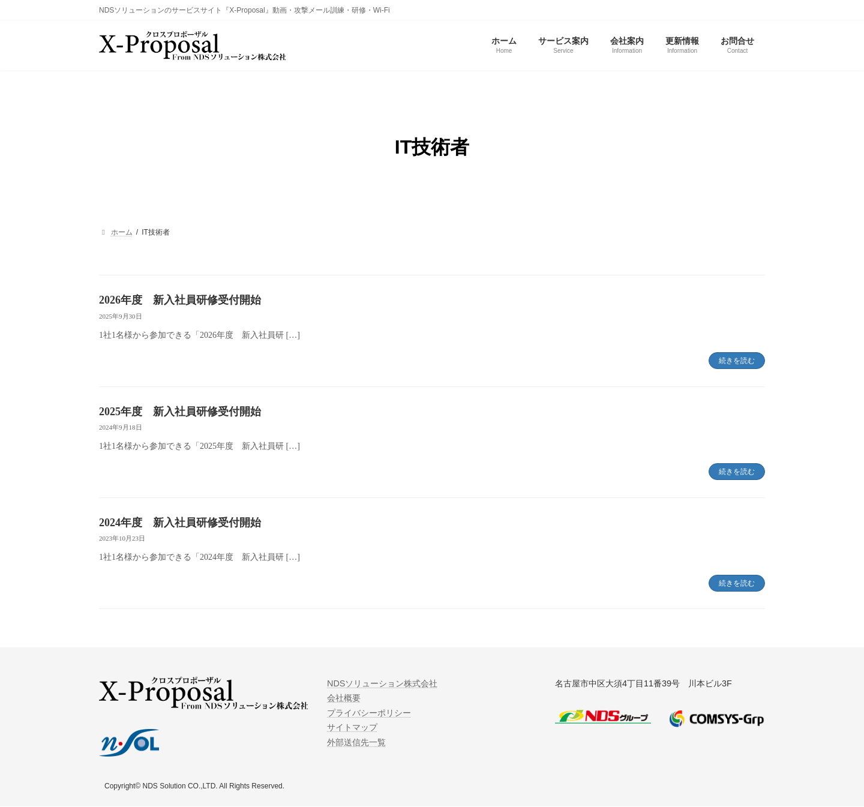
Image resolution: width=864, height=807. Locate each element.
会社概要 (344, 698)
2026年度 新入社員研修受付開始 (180, 300)
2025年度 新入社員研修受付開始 (180, 412)
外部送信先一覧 (356, 742)
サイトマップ (352, 728)
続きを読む (737, 360)
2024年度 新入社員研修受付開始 (180, 523)
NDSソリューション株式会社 (382, 683)
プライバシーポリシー (369, 713)
